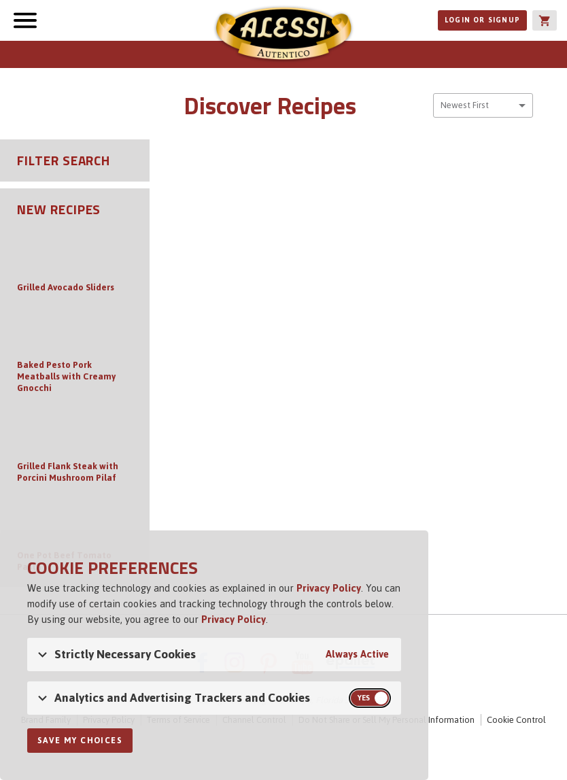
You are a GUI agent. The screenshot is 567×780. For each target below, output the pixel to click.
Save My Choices (79, 740)
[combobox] (483, 105)
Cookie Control (516, 719)
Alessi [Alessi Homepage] (283, 35)
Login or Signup (482, 20)
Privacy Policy (328, 588)
